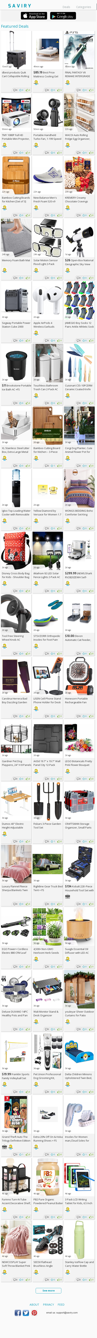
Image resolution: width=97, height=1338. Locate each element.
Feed (61, 1304)
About (34, 1304)
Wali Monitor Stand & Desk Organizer (46, 1013)
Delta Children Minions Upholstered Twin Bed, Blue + (78, 1077)
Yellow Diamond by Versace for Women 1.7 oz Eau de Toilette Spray (48, 514)
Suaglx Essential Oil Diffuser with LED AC (77, 950)
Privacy (48, 1304)
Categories (83, 7)
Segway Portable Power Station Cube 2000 (16, 324)
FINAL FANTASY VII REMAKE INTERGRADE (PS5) (77, 76)
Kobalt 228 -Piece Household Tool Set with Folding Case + (79, 890)
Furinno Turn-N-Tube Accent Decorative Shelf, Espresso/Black (16, 1203)
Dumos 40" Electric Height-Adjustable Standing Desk (13, 827)
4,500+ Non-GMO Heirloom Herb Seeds (46, 950)
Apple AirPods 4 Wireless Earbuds (44, 324)
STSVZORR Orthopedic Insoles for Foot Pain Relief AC (47, 639)
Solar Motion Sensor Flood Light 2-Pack (46, 262)
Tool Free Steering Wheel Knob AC (13, 637)
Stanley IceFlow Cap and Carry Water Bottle (79, 1264)
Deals (66, 7)
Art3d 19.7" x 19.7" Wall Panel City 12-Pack (47, 763)
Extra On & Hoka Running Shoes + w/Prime (48, 1140)
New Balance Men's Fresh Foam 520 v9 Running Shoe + (45, 201)
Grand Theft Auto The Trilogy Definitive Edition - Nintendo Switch (16, 1140)
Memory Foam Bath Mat (16, 260)
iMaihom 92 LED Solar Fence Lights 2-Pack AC (47, 575)
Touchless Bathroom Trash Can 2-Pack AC (46, 387)
